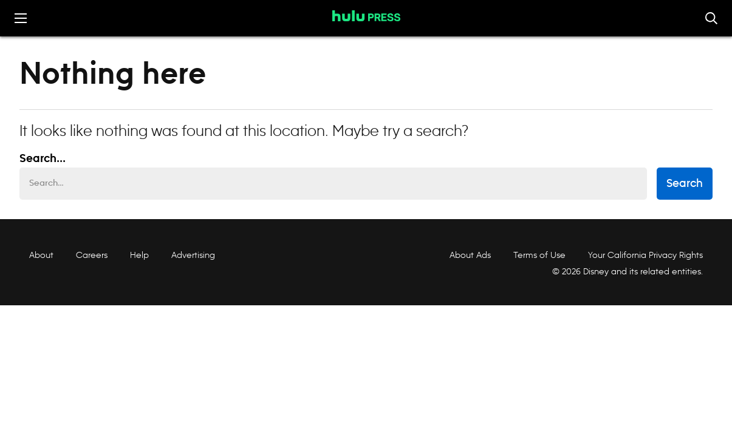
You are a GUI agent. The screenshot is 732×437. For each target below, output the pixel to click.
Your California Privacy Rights (645, 254)
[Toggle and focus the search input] (711, 18)
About (41, 254)
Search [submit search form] (684, 184)
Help (139, 254)
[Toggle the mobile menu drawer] (21, 18)
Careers (92, 254)
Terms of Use (539, 254)
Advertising (193, 254)
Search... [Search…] (42, 159)
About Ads (469, 255)
